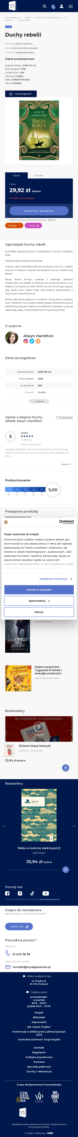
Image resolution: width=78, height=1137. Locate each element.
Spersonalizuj (39, 600)
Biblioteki (39, 1017)
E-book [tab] (39, 175)
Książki (28, 17)
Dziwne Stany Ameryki (35, 746)
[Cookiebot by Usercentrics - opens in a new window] (59, 522)
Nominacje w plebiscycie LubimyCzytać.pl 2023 (39, 1033)
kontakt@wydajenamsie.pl (28, 967)
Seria (8, 27)
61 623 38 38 (17, 954)
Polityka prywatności (39, 1057)
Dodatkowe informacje (54, 578)
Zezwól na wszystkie (39, 589)
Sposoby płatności (39, 1066)
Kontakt (39, 1047)
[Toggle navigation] (44, 6)
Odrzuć (39, 611)
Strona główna (12, 17)
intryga (14, 225)
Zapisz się (19, 926)
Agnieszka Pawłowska (47, 678)
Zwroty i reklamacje (39, 1071)
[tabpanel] (39, 829)
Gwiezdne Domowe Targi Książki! (39, 1039)
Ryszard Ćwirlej (43, 621)
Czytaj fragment (20, 94)
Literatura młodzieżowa (48, 17)
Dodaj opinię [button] (66, 417)
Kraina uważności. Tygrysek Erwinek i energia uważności (48, 670)
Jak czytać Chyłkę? (39, 1026)
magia (33, 225)
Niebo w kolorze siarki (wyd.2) (39, 848)
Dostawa (39, 1061)
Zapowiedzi (39, 1022)
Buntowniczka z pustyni (25, 48)
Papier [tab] (16, 175)
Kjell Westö (39, 852)
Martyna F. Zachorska (31, 750)
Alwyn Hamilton (23, 43)
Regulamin (39, 1052)
